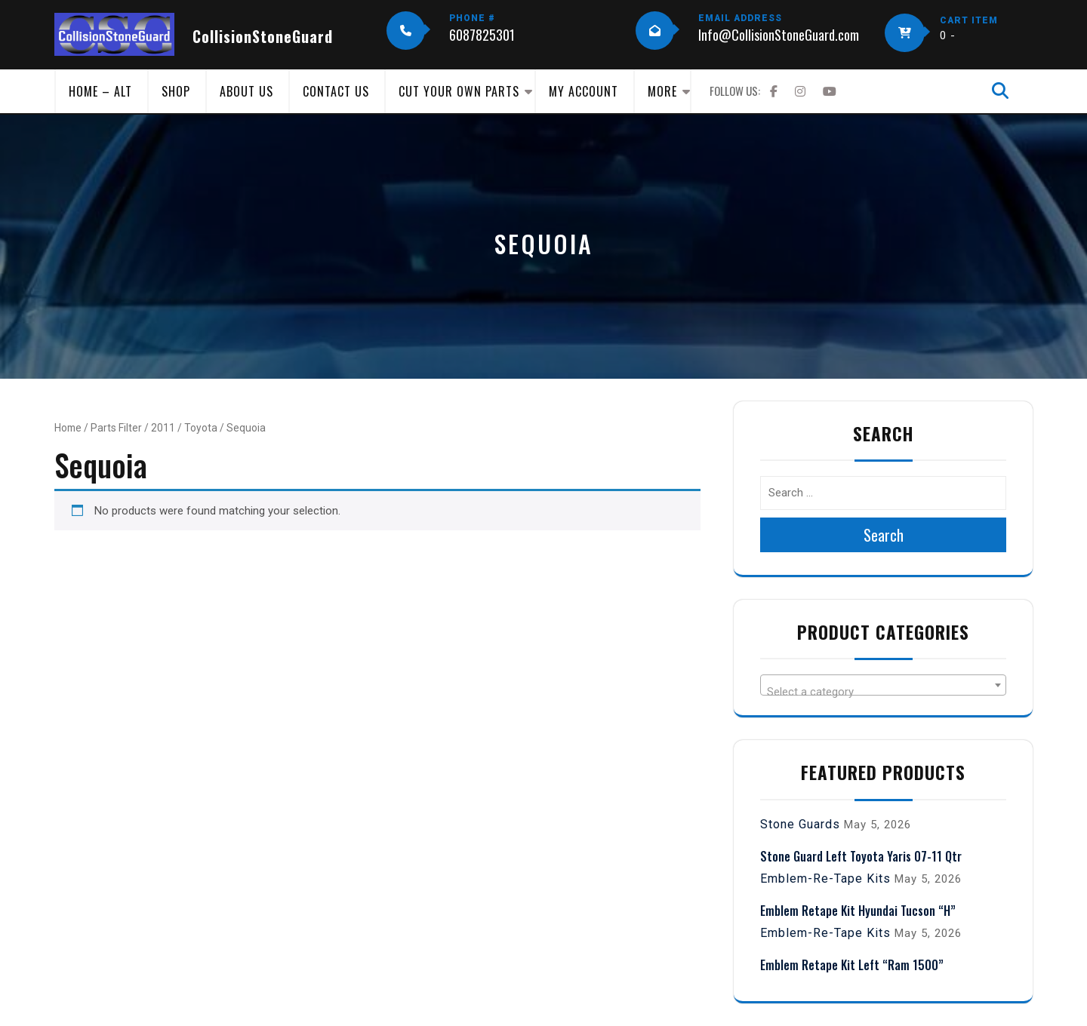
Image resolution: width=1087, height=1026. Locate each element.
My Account (583, 91)
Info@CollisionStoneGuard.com (778, 35)
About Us (246, 91)
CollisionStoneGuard (262, 36)
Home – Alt (100, 91)
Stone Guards (800, 824)
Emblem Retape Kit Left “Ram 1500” (852, 965)
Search (884, 535)
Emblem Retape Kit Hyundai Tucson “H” (858, 911)
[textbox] (883, 691)
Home (68, 428)
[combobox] (883, 685)
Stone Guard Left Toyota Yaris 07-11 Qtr (861, 856)
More (662, 91)
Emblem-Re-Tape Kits (825, 878)
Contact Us (336, 91)
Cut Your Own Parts (459, 91)
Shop (176, 91)
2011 (163, 428)
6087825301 (482, 35)
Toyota (200, 428)
